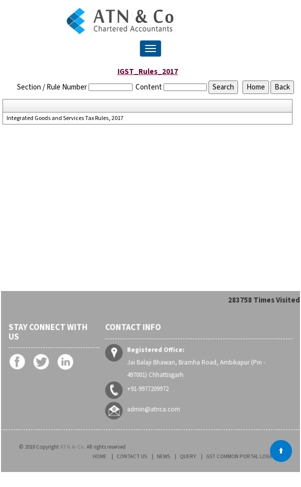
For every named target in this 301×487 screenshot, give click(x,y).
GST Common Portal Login (227, 457)
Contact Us (142, 457)
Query (186, 457)
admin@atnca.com (154, 409)
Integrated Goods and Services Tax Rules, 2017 (65, 118)
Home (116, 457)
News (167, 457)
